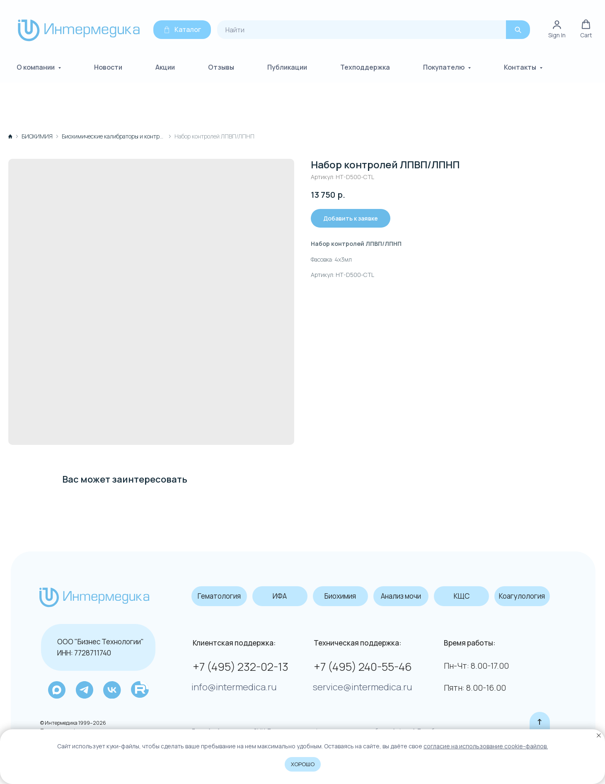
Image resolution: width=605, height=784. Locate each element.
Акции (165, 66)
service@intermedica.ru (357, 683)
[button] (586, 28)
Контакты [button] (520, 66)
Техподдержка (365, 66)
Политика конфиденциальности (78, 726)
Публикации (287, 66)
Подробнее (427, 726)
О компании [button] (36, 66)
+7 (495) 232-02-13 (237, 662)
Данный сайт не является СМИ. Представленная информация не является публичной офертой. (301, 726)
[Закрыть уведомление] (599, 735)
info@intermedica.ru (231, 683)
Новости (108, 66)
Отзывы (221, 66)
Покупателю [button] (444, 66)
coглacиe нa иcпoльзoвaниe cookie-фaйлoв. (486, 746)
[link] (557, 28)
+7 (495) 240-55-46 (358, 662)
